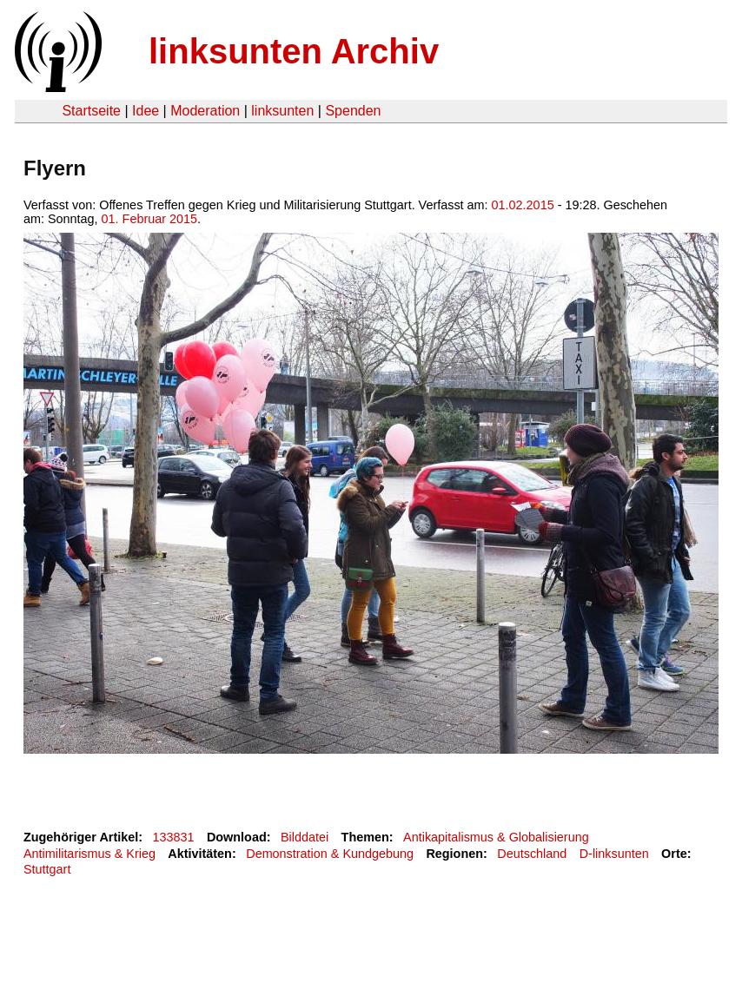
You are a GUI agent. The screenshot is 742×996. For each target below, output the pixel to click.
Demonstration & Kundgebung (330, 854)
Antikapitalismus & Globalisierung (496, 837)
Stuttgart (46, 869)
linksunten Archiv (294, 51)
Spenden (353, 110)
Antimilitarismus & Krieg (89, 854)
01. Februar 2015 (149, 219)
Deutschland (531, 854)
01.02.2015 (523, 205)
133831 (174, 837)
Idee (145, 110)
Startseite (91, 110)
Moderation (205, 110)
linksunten (282, 110)
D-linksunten (614, 854)
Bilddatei (304, 837)
